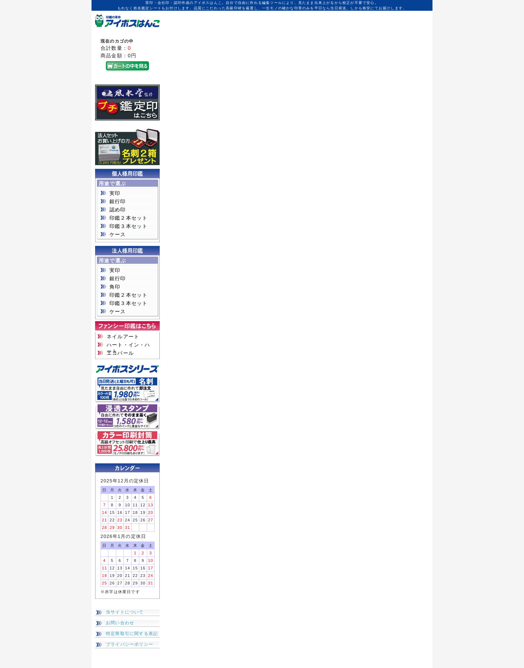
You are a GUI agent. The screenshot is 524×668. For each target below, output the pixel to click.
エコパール (120, 353)
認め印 (117, 210)
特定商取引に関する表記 (132, 633)
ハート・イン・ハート (128, 345)
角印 (114, 287)
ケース (117, 234)
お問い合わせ (120, 622)
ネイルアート (123, 336)
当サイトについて (125, 612)
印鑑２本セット (128, 218)
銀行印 (117, 201)
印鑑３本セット (128, 226)
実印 (114, 193)
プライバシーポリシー (129, 644)
